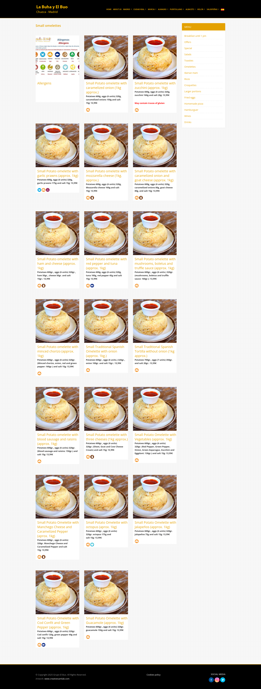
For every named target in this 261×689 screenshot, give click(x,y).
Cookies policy (153, 674)
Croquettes (190, 85)
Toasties (188, 60)
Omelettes (190, 66)
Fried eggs (189, 97)
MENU (187, 26)
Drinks (187, 122)
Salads (187, 54)
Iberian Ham (191, 72)
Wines (187, 116)
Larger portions (192, 91)
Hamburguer (191, 109)
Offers (187, 42)
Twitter (222, 679)
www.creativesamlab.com (56, 678)
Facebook (211, 679)
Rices (187, 79)
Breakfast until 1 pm (195, 35)
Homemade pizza (193, 103)
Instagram (217, 679)
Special (188, 48)
